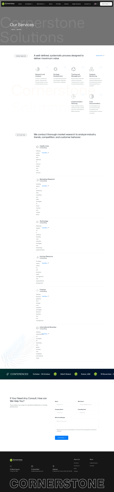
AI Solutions (29, 4)
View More (45, 153)
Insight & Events (76, 4)
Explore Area (100, 55)
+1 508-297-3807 (14, 471)
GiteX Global (68, 374)
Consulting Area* (82, 409)
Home (20, 4)
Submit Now (62, 438)
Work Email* (81, 401)
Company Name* (59, 409)
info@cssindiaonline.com (37, 471)
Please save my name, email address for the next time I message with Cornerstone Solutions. (76, 430)
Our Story (76, 463)
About (50, 4)
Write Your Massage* (60, 417)
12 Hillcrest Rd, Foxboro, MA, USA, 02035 (62, 471)
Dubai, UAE (88, 374)
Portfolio (58, 4)
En (96, 4)
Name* (56, 401)
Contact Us (87, 4)
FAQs (75, 468)
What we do (41, 4)
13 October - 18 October (42, 374)
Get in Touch (106, 4)
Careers (66, 4)
